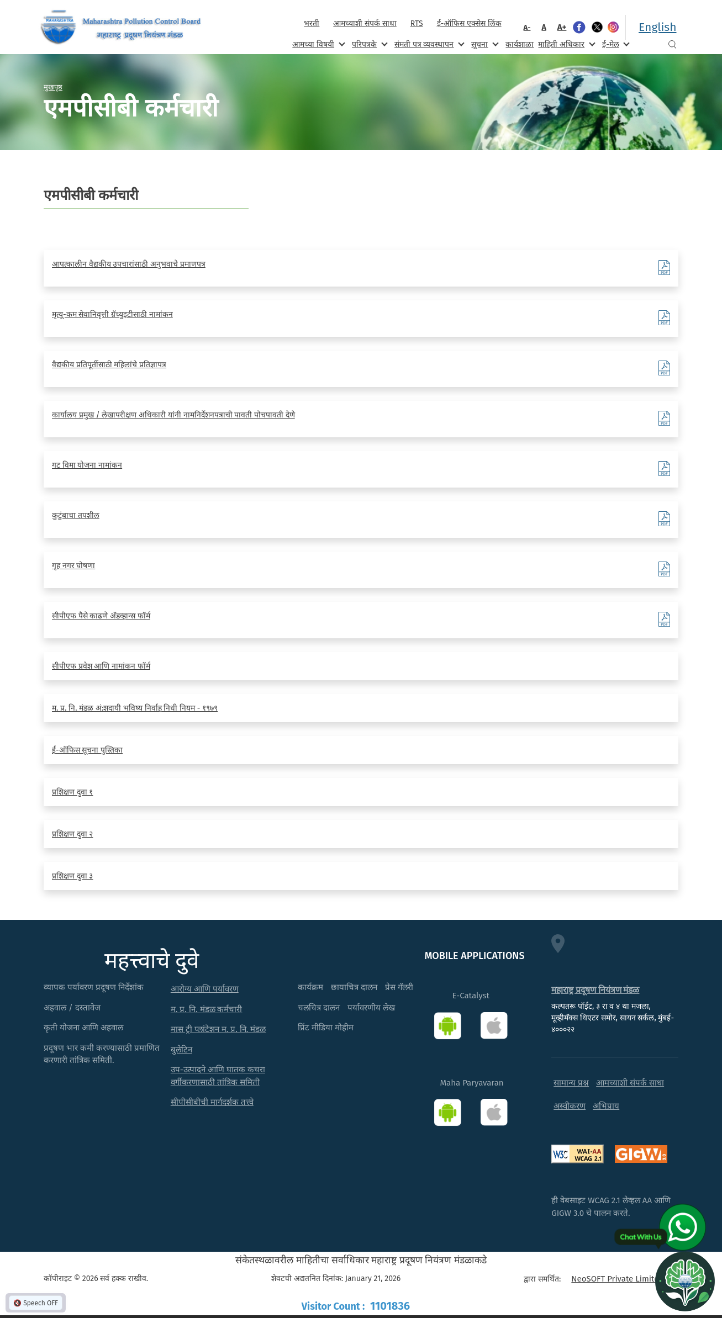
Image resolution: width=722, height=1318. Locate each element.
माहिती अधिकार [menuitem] (565, 44)
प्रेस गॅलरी (399, 987)
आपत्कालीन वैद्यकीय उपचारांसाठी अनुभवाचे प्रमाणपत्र (128, 264)
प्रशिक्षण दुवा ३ (72, 876)
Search (672, 44)
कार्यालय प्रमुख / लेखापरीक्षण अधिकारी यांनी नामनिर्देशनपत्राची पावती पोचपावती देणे (173, 415)
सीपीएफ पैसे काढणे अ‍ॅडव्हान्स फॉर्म (101, 616)
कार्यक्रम (310, 987)
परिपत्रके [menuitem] (368, 44)
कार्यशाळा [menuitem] (519, 44)
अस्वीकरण (570, 1106)
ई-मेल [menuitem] (615, 44)
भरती (311, 23)
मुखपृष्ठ (53, 86)
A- (527, 27)
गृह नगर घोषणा (73, 565)
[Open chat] (685, 1281)
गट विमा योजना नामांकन (87, 465)
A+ (562, 27)
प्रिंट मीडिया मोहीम (326, 1028)
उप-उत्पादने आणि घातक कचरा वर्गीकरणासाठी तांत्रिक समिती (218, 1076)
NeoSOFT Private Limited (617, 1279)
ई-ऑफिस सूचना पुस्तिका (87, 750)
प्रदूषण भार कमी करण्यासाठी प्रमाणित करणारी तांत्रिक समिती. (102, 1054)
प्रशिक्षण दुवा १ (72, 792)
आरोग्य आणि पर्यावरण (205, 989)
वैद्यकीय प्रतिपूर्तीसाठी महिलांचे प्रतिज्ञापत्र (109, 364)
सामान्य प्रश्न (571, 1083)
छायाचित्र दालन (354, 987)
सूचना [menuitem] (483, 44)
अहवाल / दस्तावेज (72, 1008)
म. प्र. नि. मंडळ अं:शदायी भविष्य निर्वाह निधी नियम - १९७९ (135, 708)
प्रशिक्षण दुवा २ (72, 834)
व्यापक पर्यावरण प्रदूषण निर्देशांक (94, 987)
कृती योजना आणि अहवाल (83, 1028)
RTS (416, 23)
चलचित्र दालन (319, 1008)
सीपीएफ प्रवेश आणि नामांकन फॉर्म (101, 666)
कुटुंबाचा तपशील (75, 515)
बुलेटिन (181, 1050)
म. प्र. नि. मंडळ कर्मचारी (207, 1009)
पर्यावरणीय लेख (371, 1008)
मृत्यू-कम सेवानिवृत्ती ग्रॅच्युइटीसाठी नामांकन (112, 314)
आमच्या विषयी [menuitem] (317, 44)
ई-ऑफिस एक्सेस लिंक (469, 23)
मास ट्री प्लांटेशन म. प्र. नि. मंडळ (218, 1029)
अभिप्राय (606, 1106)
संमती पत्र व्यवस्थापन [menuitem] (428, 44)
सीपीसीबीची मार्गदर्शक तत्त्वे (212, 1102)
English (657, 27)
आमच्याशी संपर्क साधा (364, 23)
